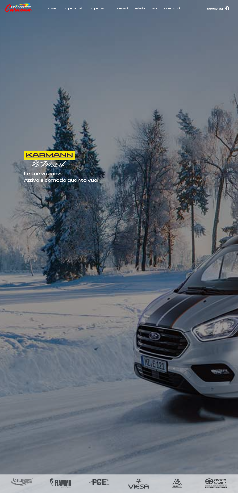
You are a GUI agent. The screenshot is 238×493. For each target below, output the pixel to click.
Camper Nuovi (72, 8)
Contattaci (172, 8)
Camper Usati (97, 8)
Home (52, 8)
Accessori (120, 8)
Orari (154, 8)
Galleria (139, 8)
